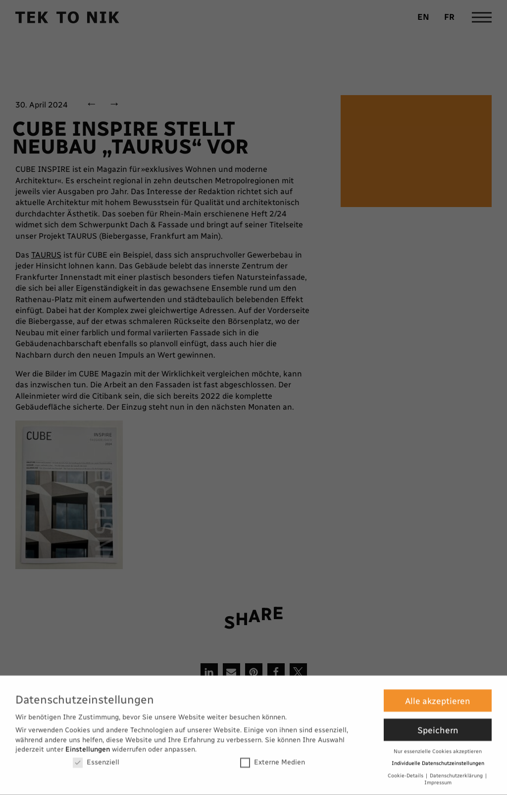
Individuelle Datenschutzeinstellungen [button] (438, 757)
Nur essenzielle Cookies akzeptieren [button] (438, 745)
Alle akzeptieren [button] (437, 694)
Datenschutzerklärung (457, 769)
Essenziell (96, 755)
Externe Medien (272, 755)
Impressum (438, 776)
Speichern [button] (437, 723)
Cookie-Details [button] (406, 769)
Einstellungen (87, 743)
